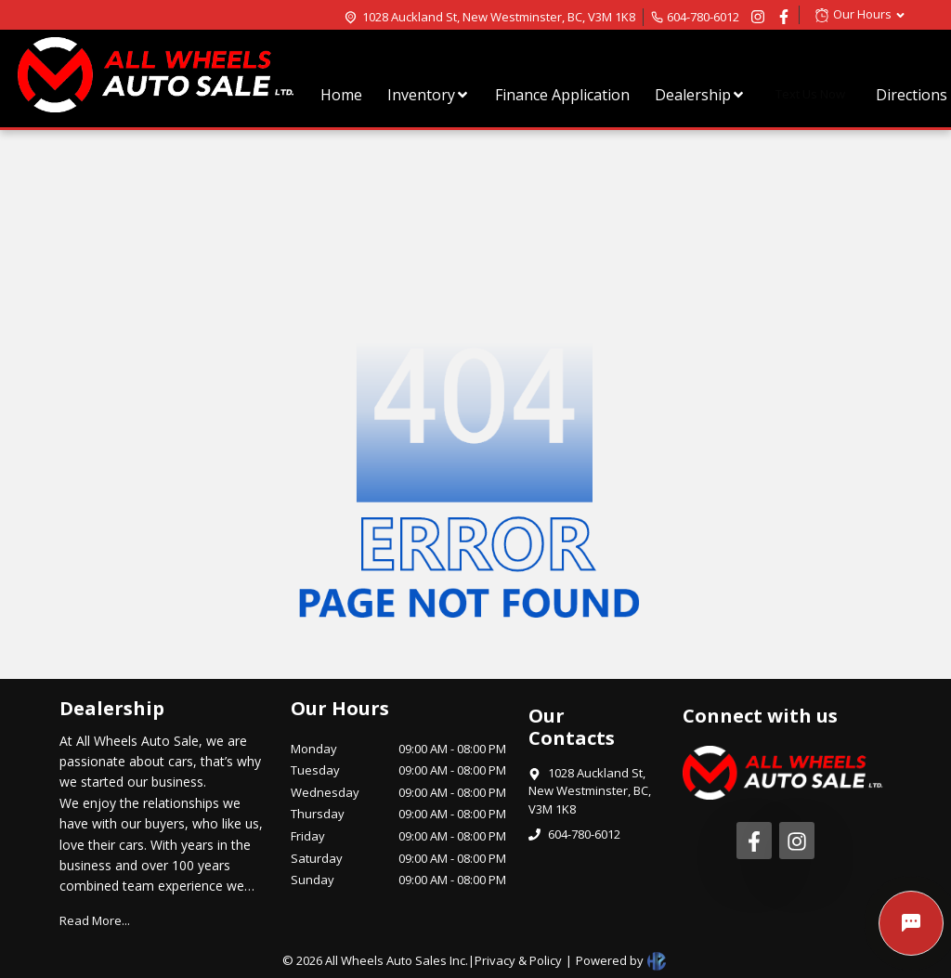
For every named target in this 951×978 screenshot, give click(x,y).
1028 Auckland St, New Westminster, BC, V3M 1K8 (498, 16)
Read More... (94, 920)
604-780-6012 (703, 16)
